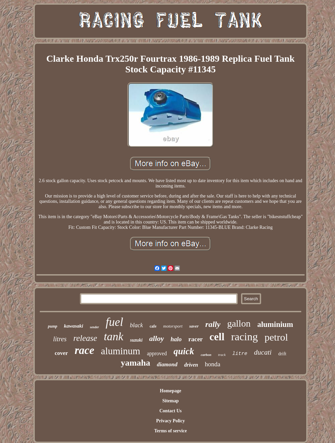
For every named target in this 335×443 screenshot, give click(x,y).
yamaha (135, 363)
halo (176, 339)
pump (52, 326)
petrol (276, 337)
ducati (263, 352)
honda (212, 364)
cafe (152, 326)
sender (94, 327)
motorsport (173, 326)
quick (184, 351)
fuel (114, 322)
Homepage (170, 390)
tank (113, 336)
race (84, 350)
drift (282, 353)
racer (195, 339)
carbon (206, 355)
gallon (238, 323)
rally (212, 324)
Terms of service (170, 430)
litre (239, 354)
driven (191, 365)
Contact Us (170, 410)
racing (244, 337)
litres (60, 339)
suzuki (136, 340)
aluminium (275, 324)
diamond (167, 364)
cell (217, 337)
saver (194, 326)
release (85, 338)
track (222, 355)
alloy (156, 338)
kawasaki (73, 326)
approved (157, 353)
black (136, 325)
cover (61, 353)
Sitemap (170, 400)
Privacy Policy (170, 420)
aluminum (120, 351)
